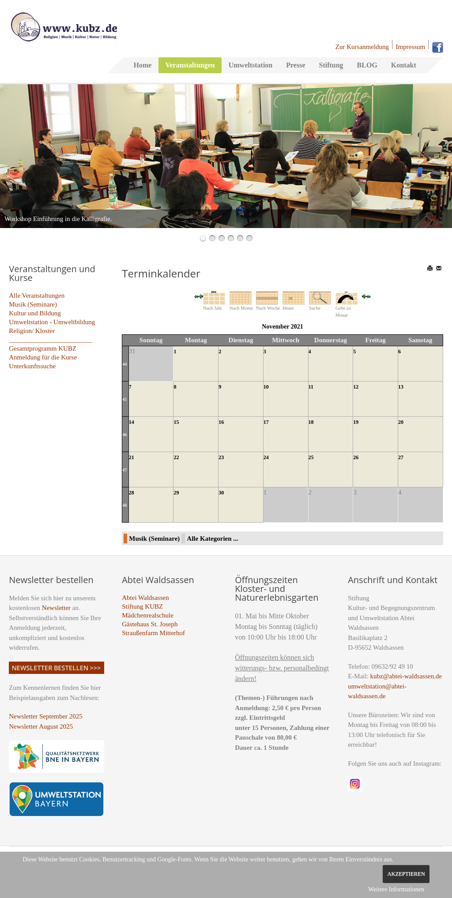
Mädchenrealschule (147, 615)
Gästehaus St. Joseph (149, 624)
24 (266, 457)
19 (355, 422)
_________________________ (50, 339)
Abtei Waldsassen (145, 597)
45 (124, 399)
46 (124, 434)
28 (131, 493)
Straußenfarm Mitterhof (153, 632)
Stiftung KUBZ (142, 606)
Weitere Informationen (396, 889)
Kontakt (403, 65)
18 (311, 422)
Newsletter (56, 607)
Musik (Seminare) (33, 304)
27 (400, 457)
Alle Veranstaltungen (36, 295)
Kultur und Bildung (35, 313)
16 (221, 422)
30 (221, 493)
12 (355, 387)
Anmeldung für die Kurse (43, 357)
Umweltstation (251, 65)
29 (176, 493)
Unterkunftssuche (32, 366)
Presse (295, 65)
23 (221, 457)
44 (124, 364)
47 (124, 470)
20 (400, 422)
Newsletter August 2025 (41, 726)
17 (266, 422)
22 (176, 457)
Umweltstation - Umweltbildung (52, 322)
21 (131, 457)
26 (355, 457)
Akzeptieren (406, 874)
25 (311, 457)
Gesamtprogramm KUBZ (42, 348)
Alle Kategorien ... (212, 538)
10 (266, 387)
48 (124, 505)
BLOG (367, 65)
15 (176, 422)
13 (400, 387)
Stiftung (331, 65)
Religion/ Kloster (32, 330)
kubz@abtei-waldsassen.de (406, 676)
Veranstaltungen (190, 65)
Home (143, 65)
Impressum (411, 46)
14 (131, 422)
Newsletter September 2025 (46, 716)
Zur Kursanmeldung (362, 46)
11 (311, 387)
